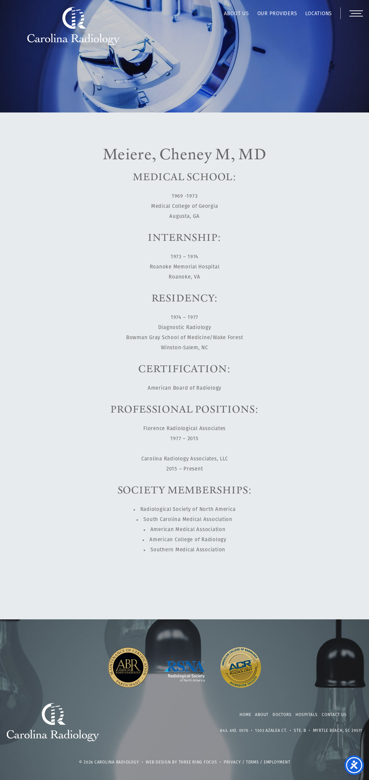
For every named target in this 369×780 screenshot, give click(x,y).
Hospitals (306, 715)
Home (245, 715)
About (261, 715)
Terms (252, 762)
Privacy (232, 762)
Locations (318, 14)
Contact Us (334, 715)
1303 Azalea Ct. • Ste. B (280, 731)
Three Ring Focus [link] (198, 762)
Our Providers (277, 14)
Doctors (282, 715)
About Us (236, 14)
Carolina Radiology (73, 30)
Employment (277, 762)
